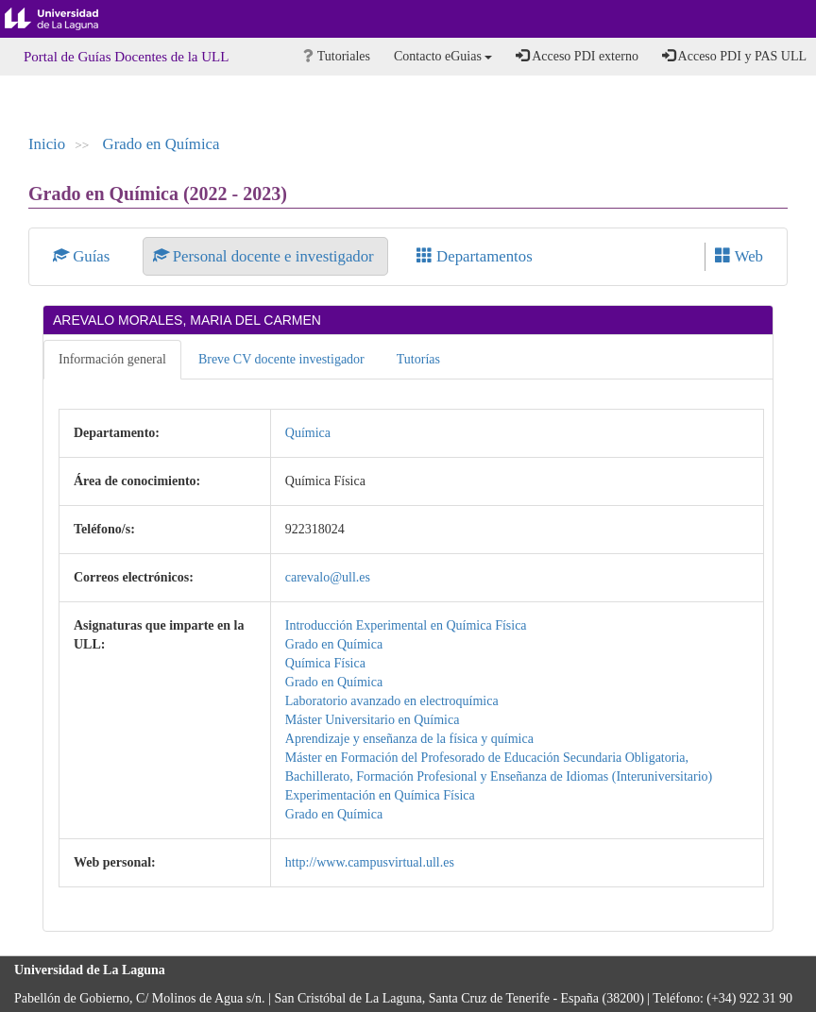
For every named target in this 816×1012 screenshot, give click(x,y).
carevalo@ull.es (327, 577)
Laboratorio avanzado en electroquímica (392, 701)
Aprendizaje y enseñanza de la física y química (409, 739)
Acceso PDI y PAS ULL (734, 55)
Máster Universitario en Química (372, 720)
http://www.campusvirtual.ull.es (369, 862)
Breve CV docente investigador (281, 359)
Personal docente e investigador (265, 256)
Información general (112, 359)
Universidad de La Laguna (66, 19)
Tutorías (418, 359)
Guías (83, 256)
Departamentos (474, 256)
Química (308, 433)
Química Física (325, 663)
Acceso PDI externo (577, 55)
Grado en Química (161, 144)
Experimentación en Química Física (380, 795)
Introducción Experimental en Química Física (406, 625)
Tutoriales (336, 56)
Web (739, 256)
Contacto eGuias (443, 56)
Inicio (46, 144)
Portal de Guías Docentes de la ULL (126, 56)
